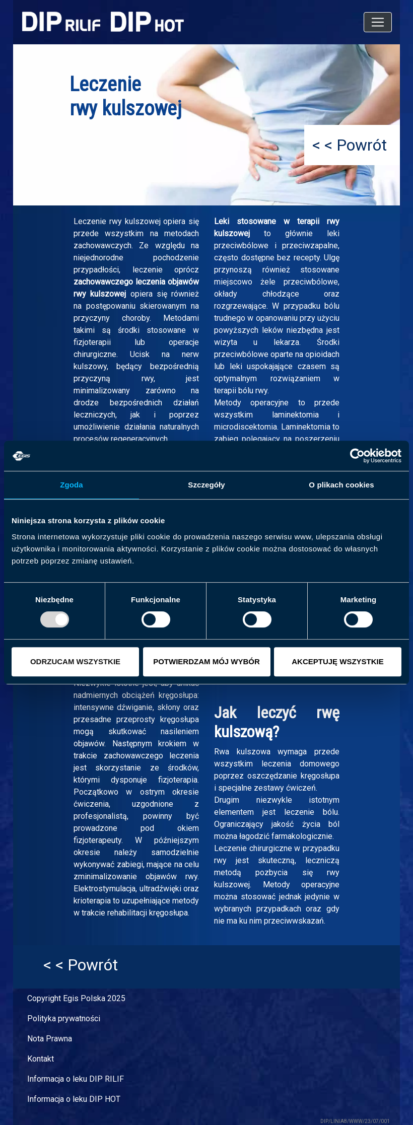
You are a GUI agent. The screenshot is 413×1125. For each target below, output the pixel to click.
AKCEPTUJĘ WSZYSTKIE (338, 661)
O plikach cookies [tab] (341, 484)
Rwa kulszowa (242, 751)
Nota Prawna (49, 1038)
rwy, (148, 378)
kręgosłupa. (169, 913)
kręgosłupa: (179, 695)
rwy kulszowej (135, 221)
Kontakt (40, 1059)
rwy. (262, 390)
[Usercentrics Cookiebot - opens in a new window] (357, 455)
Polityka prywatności (63, 1018)
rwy (220, 860)
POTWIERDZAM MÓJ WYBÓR (206, 661)
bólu (331, 306)
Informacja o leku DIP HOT (73, 1099)
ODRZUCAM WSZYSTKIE (75, 661)
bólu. (331, 812)
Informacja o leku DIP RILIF (75, 1079)
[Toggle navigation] (378, 22)
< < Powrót (349, 145)
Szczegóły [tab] (206, 484)
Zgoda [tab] (71, 484)
